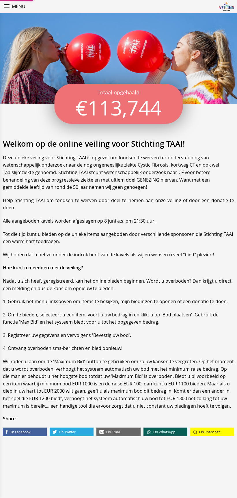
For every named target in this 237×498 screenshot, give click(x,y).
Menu (18, 6)
